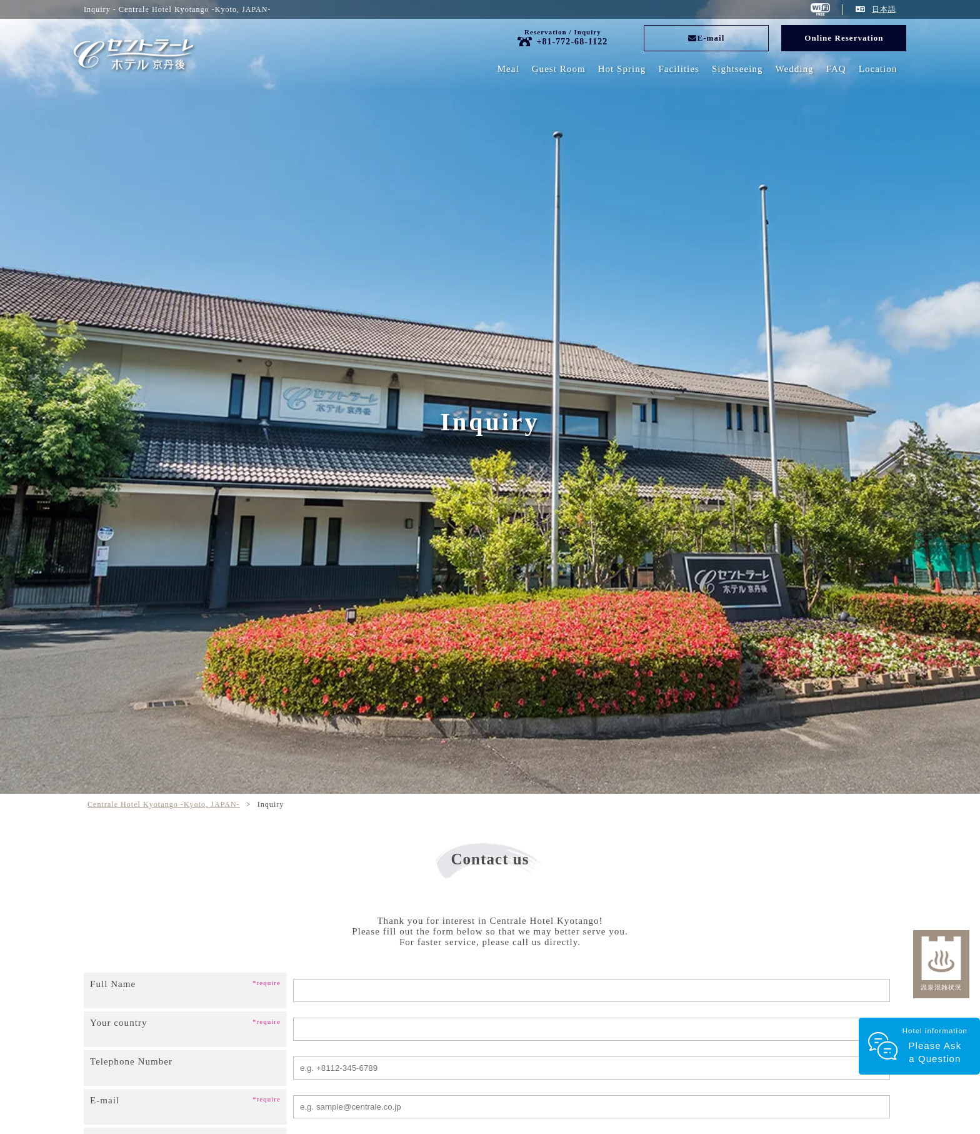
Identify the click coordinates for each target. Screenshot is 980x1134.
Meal (508, 69)
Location (878, 69)
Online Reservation (843, 38)
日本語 (884, 9)
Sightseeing (737, 69)
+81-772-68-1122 (572, 41)
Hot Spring (622, 69)
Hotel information (933, 1046)
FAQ (836, 69)
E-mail (706, 38)
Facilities (678, 69)
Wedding (794, 69)
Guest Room (559, 69)
